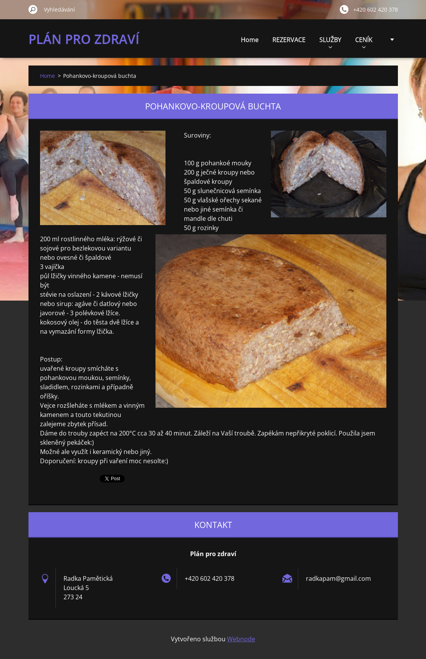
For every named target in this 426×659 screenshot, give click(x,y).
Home (250, 39)
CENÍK (364, 41)
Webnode (241, 639)
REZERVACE (289, 39)
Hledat (33, 9)
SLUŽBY (330, 41)
